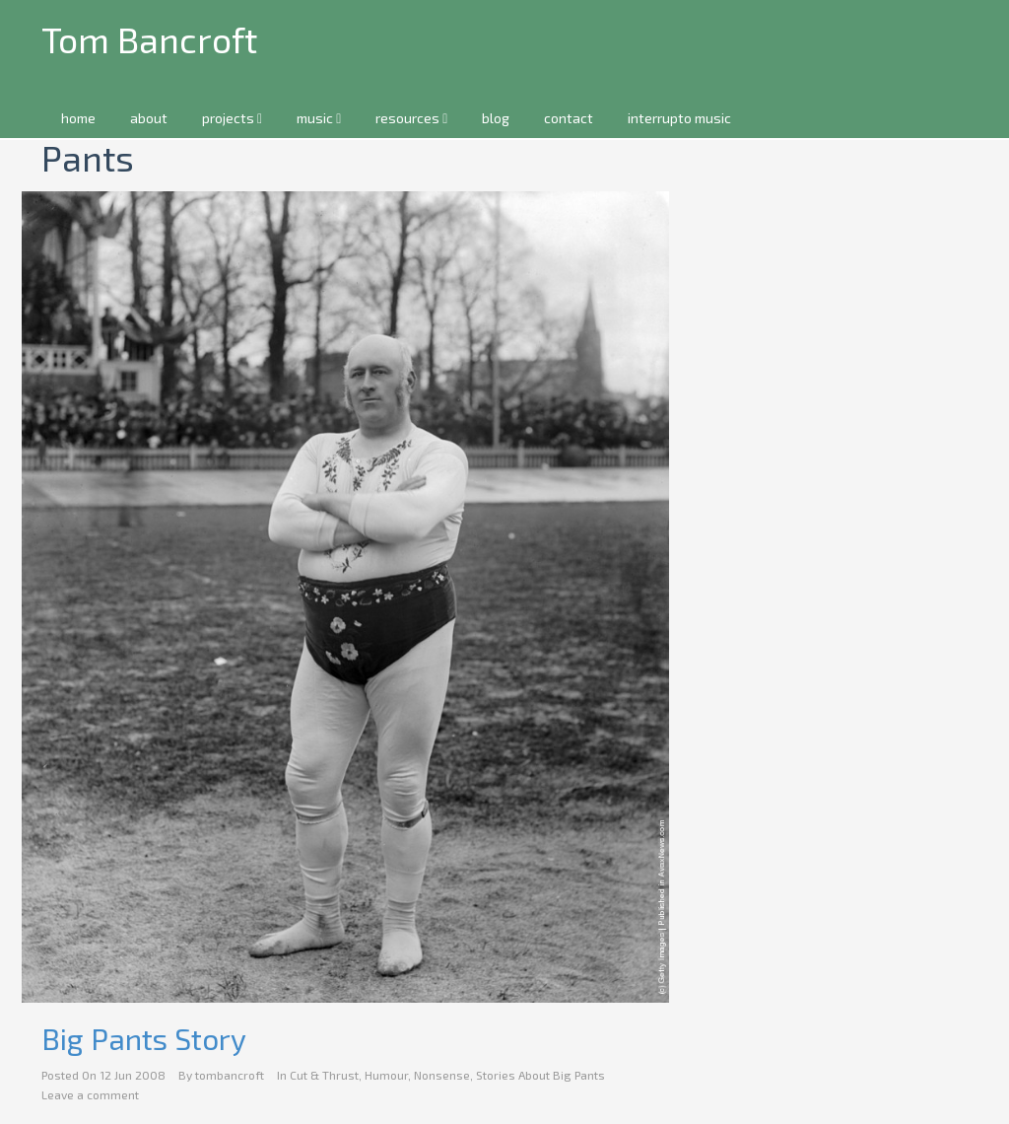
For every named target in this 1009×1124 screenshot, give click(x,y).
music (319, 117)
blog (495, 117)
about (149, 117)
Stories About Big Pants (540, 1075)
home (78, 117)
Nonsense (442, 1075)
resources (411, 117)
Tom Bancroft (149, 39)
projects (232, 117)
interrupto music (679, 117)
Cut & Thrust (324, 1075)
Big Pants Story (143, 1038)
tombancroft (229, 1075)
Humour (386, 1075)
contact (568, 117)
